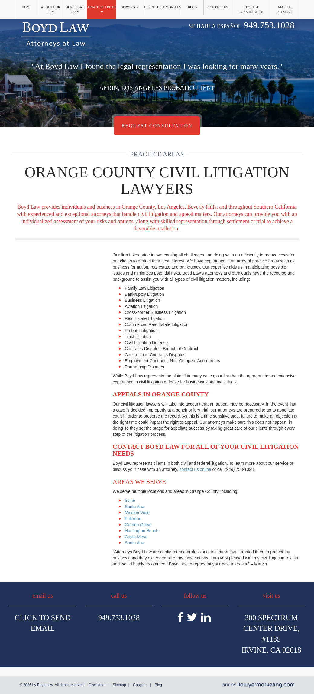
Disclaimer (97, 685)
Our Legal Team (75, 9)
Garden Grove (138, 524)
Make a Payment (284, 9)
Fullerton (133, 518)
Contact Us (218, 7)
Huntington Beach (141, 530)
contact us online (195, 469)
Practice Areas (101, 9)
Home (26, 7)
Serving (130, 7)
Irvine (130, 500)
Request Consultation (251, 9)
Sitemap (119, 685)
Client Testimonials (162, 7)
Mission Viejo (137, 512)
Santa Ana (134, 506)
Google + (140, 685)
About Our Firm (50, 9)
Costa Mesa (136, 536)
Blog (192, 7)
